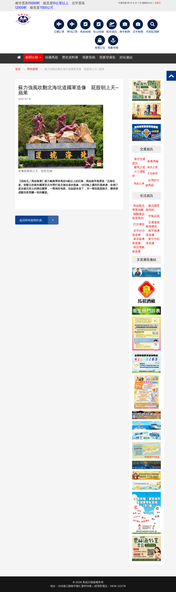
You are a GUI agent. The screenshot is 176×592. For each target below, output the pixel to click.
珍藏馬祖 (51, 57)
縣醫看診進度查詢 (138, 216)
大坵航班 (152, 173)
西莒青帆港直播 (138, 249)
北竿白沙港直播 (138, 233)
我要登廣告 (107, 57)
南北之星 (152, 167)
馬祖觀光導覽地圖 (138, 208)
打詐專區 (139, 224)
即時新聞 (32, 69)
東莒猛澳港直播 (138, 241)
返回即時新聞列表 (38, 220)
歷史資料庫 (70, 57)
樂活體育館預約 (153, 208)
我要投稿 (88, 57)
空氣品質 (154, 216)
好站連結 (126, 57)
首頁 (17, 69)
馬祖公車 (139, 183)
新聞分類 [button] (33, 57)
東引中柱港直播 (153, 241)
